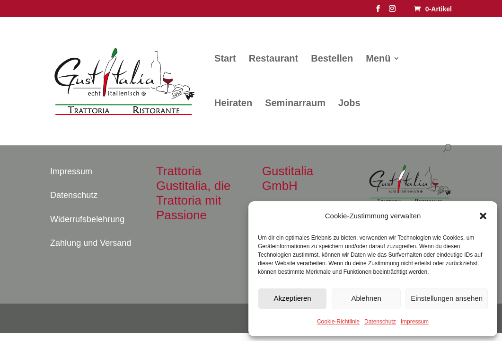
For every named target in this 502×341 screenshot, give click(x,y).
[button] (483, 216)
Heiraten (233, 103)
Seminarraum (295, 103)
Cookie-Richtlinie (338, 321)
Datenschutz (380, 321)
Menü (378, 59)
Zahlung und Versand (90, 243)
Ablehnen (366, 298)
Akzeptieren (292, 298)
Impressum (415, 321)
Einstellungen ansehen (447, 298)
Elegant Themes (100, 318)
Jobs (349, 103)
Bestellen (332, 59)
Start (225, 59)
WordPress (167, 318)
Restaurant (273, 59)
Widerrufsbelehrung (87, 219)
